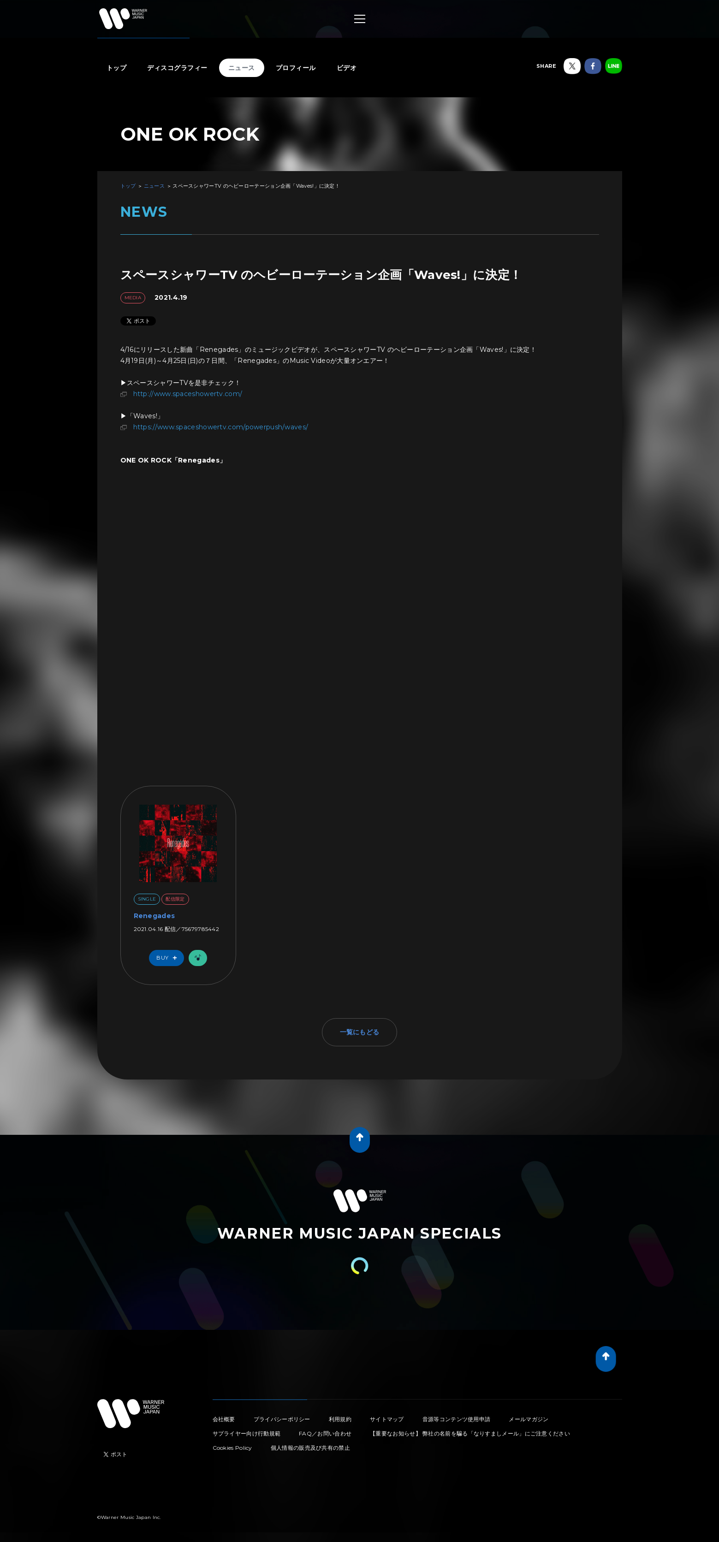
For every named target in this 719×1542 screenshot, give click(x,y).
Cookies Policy (232, 1447)
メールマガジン (528, 1419)
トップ (117, 68)
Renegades (154, 916)
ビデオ (347, 68)
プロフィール (296, 68)
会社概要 (224, 1419)
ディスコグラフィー (177, 68)
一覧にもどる (360, 1032)
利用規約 (340, 1419)
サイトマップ (387, 1419)
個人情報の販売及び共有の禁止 (310, 1447)
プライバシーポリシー (282, 1419)
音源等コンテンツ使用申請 (456, 1419)
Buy (168, 958)
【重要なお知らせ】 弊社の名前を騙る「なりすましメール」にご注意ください (470, 1433)
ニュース (241, 68)
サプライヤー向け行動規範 (247, 1433)
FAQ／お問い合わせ (325, 1433)
